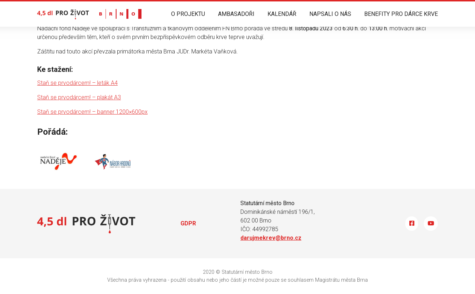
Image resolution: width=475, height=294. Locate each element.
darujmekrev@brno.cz (270, 237)
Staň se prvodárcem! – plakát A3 (79, 97)
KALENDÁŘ (281, 13)
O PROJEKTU (188, 13)
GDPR (188, 223)
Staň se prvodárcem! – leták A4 (77, 82)
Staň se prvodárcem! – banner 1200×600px (92, 111)
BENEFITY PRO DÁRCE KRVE (401, 13)
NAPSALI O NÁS (330, 13)
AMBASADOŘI (236, 13)
